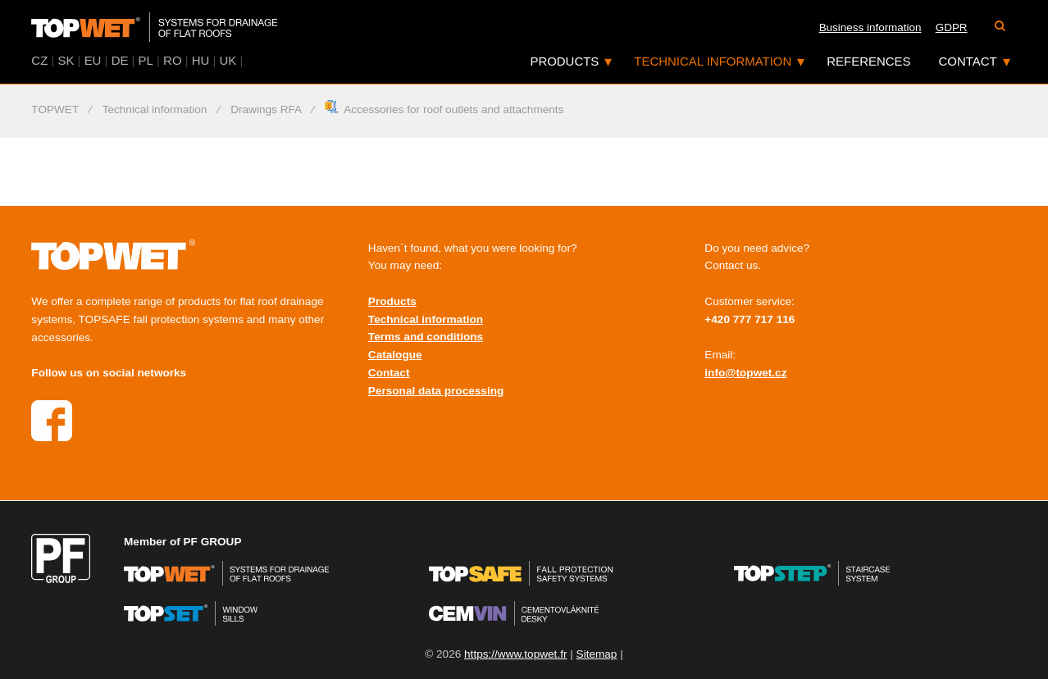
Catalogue (395, 355)
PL (146, 60)
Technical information (712, 61)
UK (228, 60)
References (868, 61)
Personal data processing (435, 391)
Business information (870, 27)
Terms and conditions (425, 336)
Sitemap (596, 654)
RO (172, 60)
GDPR (952, 27)
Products (564, 61)
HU (201, 60)
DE (120, 60)
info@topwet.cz (745, 373)
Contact (968, 61)
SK (65, 60)
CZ (39, 60)
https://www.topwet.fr (515, 654)
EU (93, 60)
